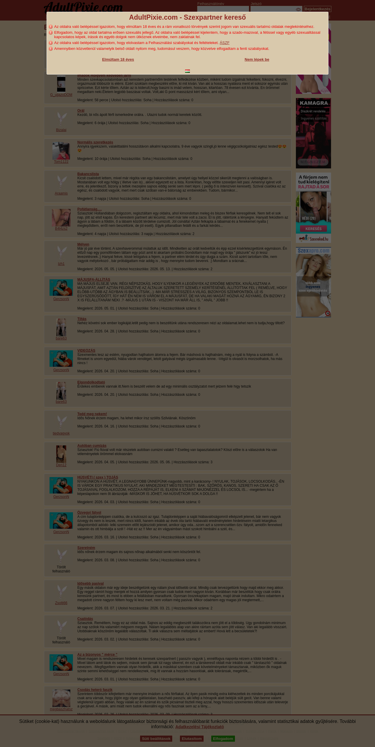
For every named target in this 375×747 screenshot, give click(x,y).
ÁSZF (224, 42)
